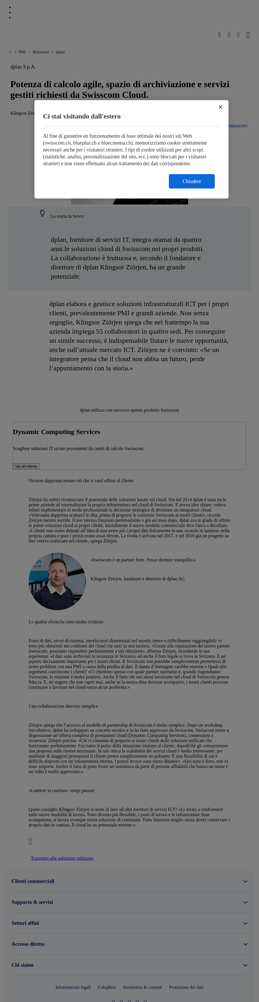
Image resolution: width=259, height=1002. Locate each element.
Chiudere (192, 181)
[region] (131, 149)
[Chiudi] (220, 107)
